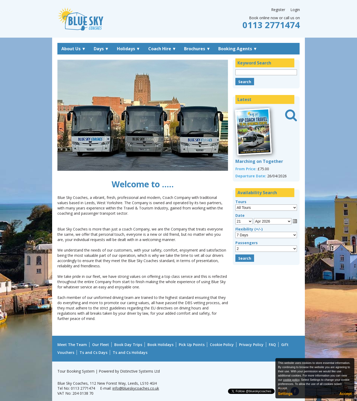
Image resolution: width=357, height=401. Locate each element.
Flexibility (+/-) (249, 229)
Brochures (197, 49)
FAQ (272, 344)
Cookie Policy (222, 344)
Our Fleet (100, 344)
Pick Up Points (192, 344)
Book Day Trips (128, 344)
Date (240, 215)
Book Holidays (160, 344)
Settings (285, 394)
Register (278, 9)
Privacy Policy (251, 344)
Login (295, 9)
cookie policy (291, 379)
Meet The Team (72, 344)
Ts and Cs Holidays (130, 352)
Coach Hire (162, 49)
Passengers (246, 242)
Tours (240, 201)
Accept (345, 394)
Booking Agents (237, 49)
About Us (73, 49)
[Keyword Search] (266, 72)
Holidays (128, 49)
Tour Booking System (76, 371)
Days (101, 49)
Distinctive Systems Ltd (140, 371)
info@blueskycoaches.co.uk (135, 388)
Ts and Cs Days (93, 352)
